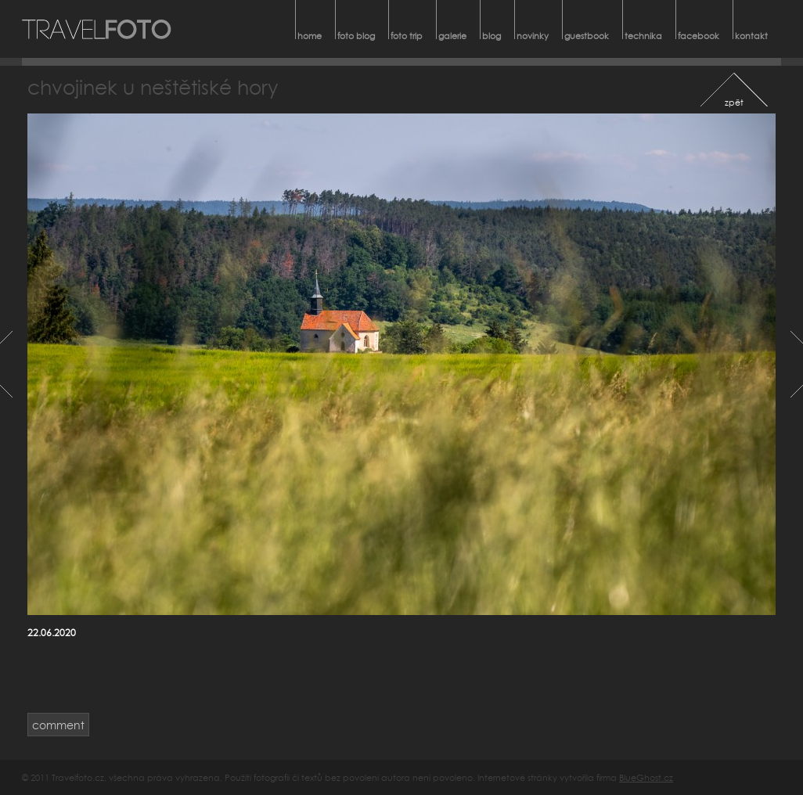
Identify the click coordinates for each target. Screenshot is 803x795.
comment (58, 725)
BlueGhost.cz (646, 777)
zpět (734, 102)
